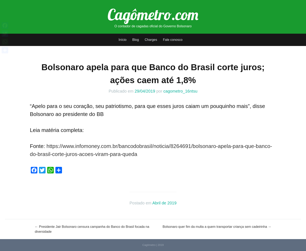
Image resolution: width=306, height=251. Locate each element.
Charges (151, 39)
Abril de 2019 (164, 203)
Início (122, 39)
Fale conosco (172, 39)
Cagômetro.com (153, 14)
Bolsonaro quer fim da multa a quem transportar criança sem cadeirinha (217, 226)
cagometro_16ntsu (180, 91)
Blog (135, 39)
